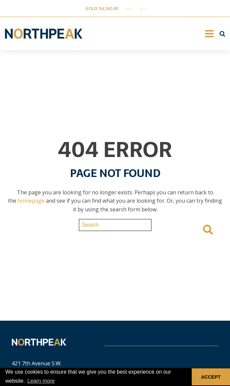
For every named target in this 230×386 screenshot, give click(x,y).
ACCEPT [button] (211, 377)
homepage (31, 200)
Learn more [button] (41, 381)
